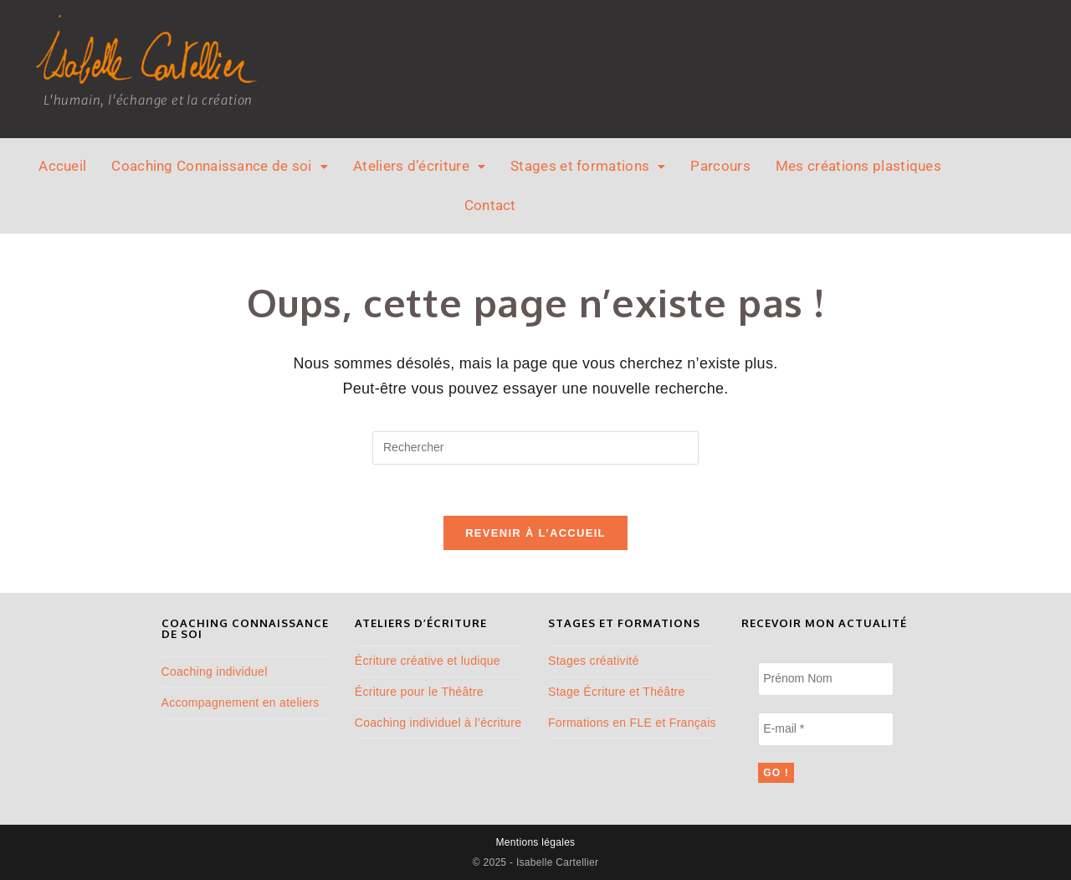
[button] (220, 166)
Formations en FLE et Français (632, 722)
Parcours (720, 165)
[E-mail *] (825, 729)
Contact (490, 205)
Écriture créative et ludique (427, 660)
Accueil (62, 165)
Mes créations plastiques (858, 165)
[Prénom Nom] (825, 679)
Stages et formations (587, 165)
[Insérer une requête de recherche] (535, 448)
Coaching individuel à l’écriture (438, 722)
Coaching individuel (214, 671)
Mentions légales (536, 842)
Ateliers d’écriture (419, 165)
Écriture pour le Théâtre (419, 691)
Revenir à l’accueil (535, 533)
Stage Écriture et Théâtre (616, 691)
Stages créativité (593, 660)
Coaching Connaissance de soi (219, 165)
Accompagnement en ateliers (240, 702)
